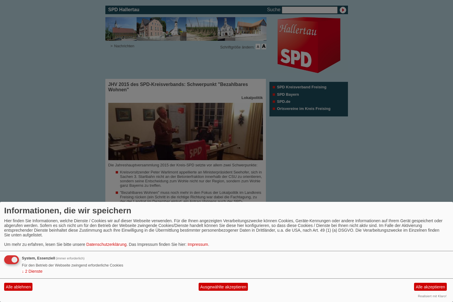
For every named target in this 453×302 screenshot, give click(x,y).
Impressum (198, 244)
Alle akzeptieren (430, 287)
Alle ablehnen (18, 287)
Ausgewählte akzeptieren (223, 287)
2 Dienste (32, 271)
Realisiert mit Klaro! (432, 296)
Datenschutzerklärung (106, 244)
